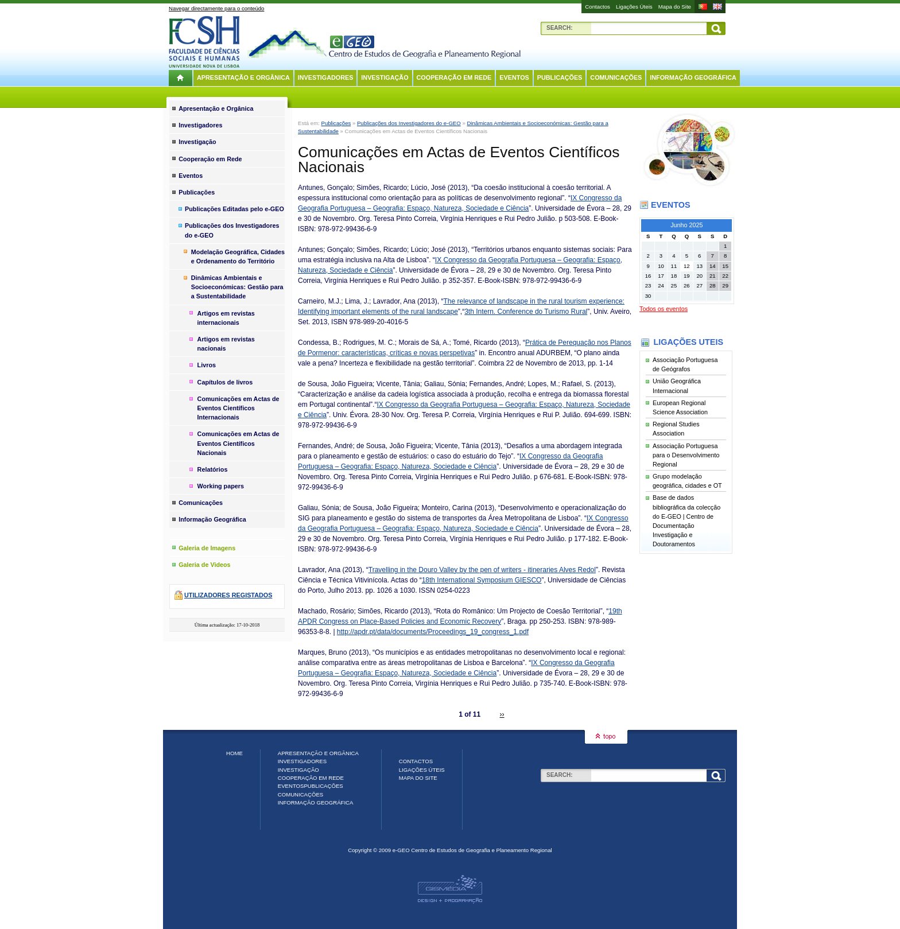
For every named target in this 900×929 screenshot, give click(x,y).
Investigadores (326, 77)
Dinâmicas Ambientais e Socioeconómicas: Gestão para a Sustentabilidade (237, 287)
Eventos (514, 77)
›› (502, 714)
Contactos (597, 6)
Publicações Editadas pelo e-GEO (234, 208)
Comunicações (616, 77)
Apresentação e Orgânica (243, 77)
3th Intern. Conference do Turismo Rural (525, 312)
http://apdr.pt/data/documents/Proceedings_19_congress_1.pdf (433, 632)
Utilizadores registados (228, 595)
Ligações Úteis (634, 6)
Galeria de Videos (204, 564)
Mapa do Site (674, 6)
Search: (559, 28)
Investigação (384, 77)
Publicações (560, 77)
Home (234, 753)
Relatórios (212, 469)
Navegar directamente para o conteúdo (216, 8)
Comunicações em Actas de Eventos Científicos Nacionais (238, 443)
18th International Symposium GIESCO (482, 580)
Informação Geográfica (693, 77)
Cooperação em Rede (454, 77)
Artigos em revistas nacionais (226, 344)
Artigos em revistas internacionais (226, 318)
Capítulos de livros (225, 382)
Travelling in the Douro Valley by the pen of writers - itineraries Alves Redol (482, 570)
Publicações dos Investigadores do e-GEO (409, 123)
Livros (206, 365)
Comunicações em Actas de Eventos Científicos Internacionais (238, 408)
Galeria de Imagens (207, 548)
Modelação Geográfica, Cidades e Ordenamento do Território (238, 256)
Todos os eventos (663, 308)
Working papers (220, 486)
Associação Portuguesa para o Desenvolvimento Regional (686, 455)
